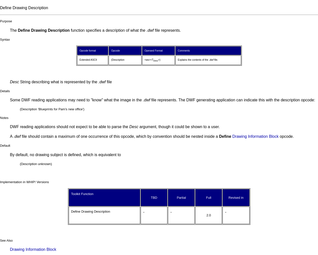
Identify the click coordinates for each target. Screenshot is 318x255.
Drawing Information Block (255, 136)
